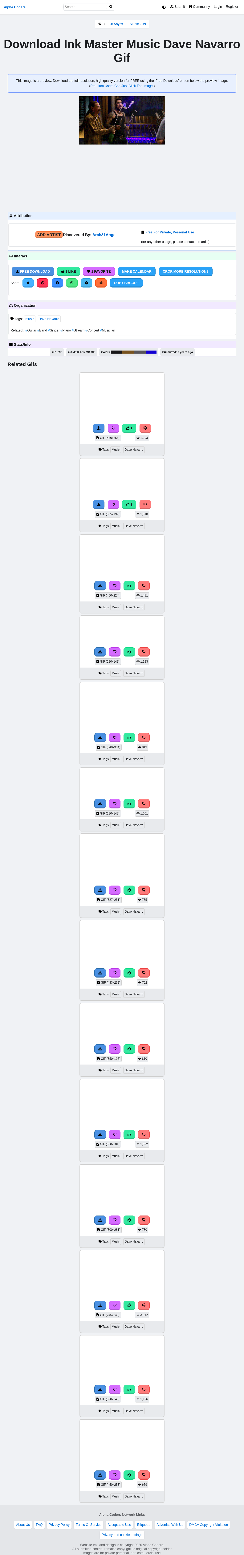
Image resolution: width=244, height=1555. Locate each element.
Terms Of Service (88, 1525)
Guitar (31, 330)
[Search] (111, 6)
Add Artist (49, 234)
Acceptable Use (119, 1525)
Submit (177, 7)
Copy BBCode (126, 283)
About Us (23, 1525)
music (29, 319)
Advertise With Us (170, 1525)
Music (116, 449)
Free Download (33, 271)
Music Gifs (138, 24)
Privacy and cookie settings (122, 1535)
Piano (66, 330)
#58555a (140, 352)
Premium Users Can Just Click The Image (122, 86)
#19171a (116, 352)
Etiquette (143, 1525)
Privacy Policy (59, 1525)
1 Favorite (99, 271)
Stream (78, 330)
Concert (92, 330)
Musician (107, 330)
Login (218, 7)
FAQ (39, 1525)
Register (232, 7)
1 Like (68, 271)
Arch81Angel (104, 234)
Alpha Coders (15, 7)
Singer (54, 330)
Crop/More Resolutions (186, 271)
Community (199, 7)
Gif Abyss (115, 24)
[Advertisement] (122, 177)
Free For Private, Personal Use (169, 232)
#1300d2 (151, 352)
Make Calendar (137, 271)
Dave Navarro (49, 319)
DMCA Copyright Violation (208, 1525)
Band (42, 330)
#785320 (128, 352)
